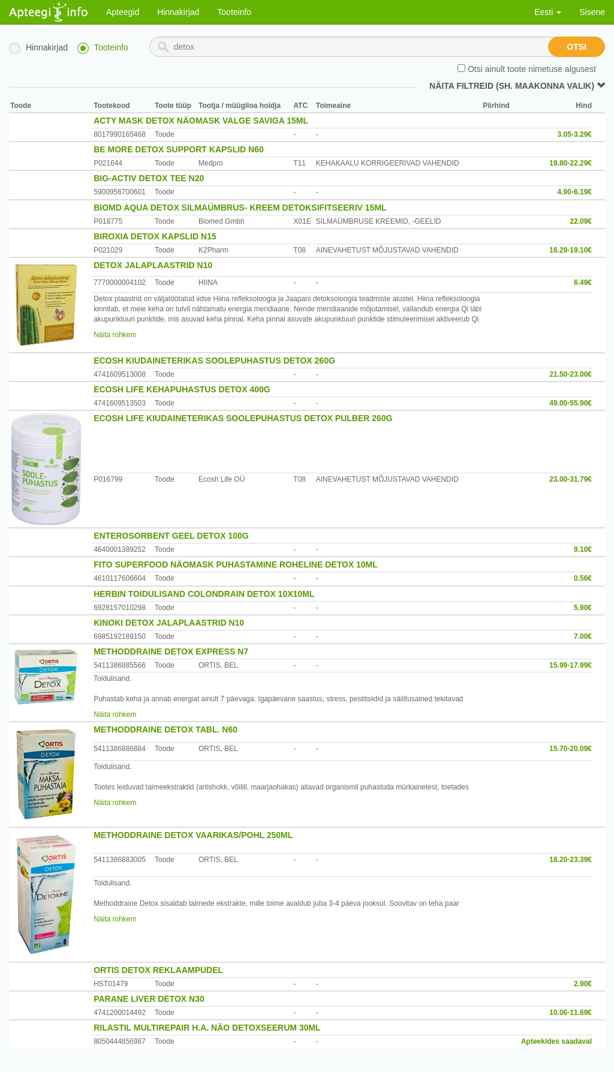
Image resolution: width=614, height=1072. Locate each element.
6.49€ (583, 282)
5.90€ (583, 607)
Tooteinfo (234, 12)
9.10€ (583, 549)
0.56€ (583, 578)
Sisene (592, 12)
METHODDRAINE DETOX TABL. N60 (165, 729)
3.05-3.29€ (575, 134)
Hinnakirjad (178, 12)
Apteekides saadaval (556, 1041)
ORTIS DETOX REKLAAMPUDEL (158, 970)
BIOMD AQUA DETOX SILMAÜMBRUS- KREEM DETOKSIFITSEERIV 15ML (240, 207)
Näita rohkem (115, 335)
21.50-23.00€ (570, 374)
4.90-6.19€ (575, 192)
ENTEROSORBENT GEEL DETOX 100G (171, 535)
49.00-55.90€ (570, 403)
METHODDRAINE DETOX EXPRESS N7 (171, 651)
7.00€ (583, 636)
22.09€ (581, 221)
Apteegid (122, 12)
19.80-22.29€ (570, 163)
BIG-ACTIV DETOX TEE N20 (149, 178)
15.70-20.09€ (570, 748)
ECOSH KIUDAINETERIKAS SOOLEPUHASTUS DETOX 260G (214, 360)
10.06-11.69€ (570, 1012)
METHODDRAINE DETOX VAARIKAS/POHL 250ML (193, 835)
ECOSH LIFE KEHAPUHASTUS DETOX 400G (182, 389)
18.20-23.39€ (570, 859)
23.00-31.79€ (570, 479)
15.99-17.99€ (570, 665)
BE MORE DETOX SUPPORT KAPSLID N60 (179, 149)
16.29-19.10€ (570, 250)
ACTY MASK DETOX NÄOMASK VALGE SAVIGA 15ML (201, 120)
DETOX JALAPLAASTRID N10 (153, 265)
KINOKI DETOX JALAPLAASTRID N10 (169, 622)
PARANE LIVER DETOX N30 (149, 999)
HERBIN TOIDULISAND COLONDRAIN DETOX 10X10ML (204, 594)
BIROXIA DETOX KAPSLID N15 (155, 236)
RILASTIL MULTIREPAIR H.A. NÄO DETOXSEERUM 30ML (207, 1027)
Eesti (547, 12)
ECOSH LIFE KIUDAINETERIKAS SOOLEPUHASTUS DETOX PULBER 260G (243, 418)
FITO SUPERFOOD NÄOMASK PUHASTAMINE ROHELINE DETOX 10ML (236, 564)
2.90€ (583, 984)
